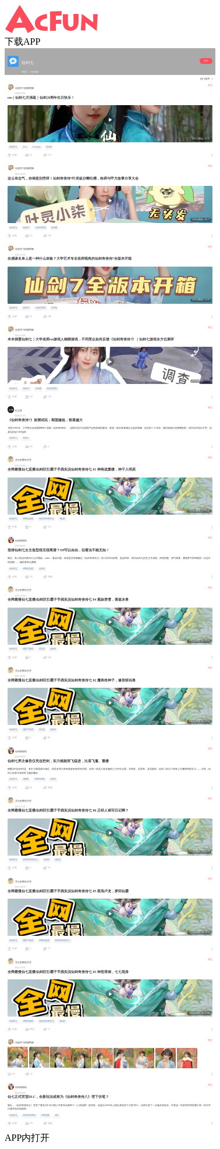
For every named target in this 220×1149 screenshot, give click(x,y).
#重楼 (26, 779)
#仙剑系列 (41, 228)
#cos (25, 147)
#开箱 (54, 308)
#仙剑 (49, 147)
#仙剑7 (26, 228)
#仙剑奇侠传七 (46, 519)
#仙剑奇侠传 (29, 1115)
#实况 (42, 649)
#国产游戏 (28, 649)
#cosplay (37, 147)
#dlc (57, 1115)
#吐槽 (54, 228)
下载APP (22, 41)
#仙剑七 (13, 147)
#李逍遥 (45, 1115)
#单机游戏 (28, 519)
